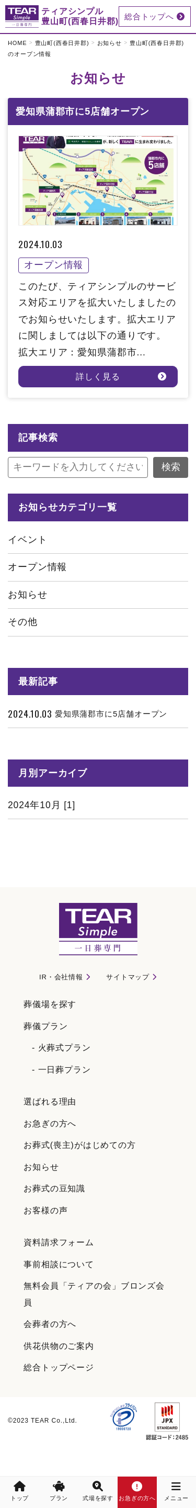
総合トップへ (154, 16)
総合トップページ (59, 1367)
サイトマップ (127, 977)
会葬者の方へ (50, 1324)
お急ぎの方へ (50, 1123)
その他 (23, 622)
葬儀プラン (45, 1026)
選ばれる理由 (50, 1101)
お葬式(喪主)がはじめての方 (80, 1145)
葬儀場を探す (50, 1004)
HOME (17, 43)
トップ (19, 1491)
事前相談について (59, 1264)
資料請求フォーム (59, 1242)
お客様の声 (45, 1210)
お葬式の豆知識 (54, 1188)
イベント (28, 539)
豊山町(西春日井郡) (62, 43)
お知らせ (109, 43)
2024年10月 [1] (41, 805)
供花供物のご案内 (59, 1346)
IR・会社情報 (61, 977)
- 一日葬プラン (61, 1069)
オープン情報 (37, 567)
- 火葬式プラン (61, 1047)
